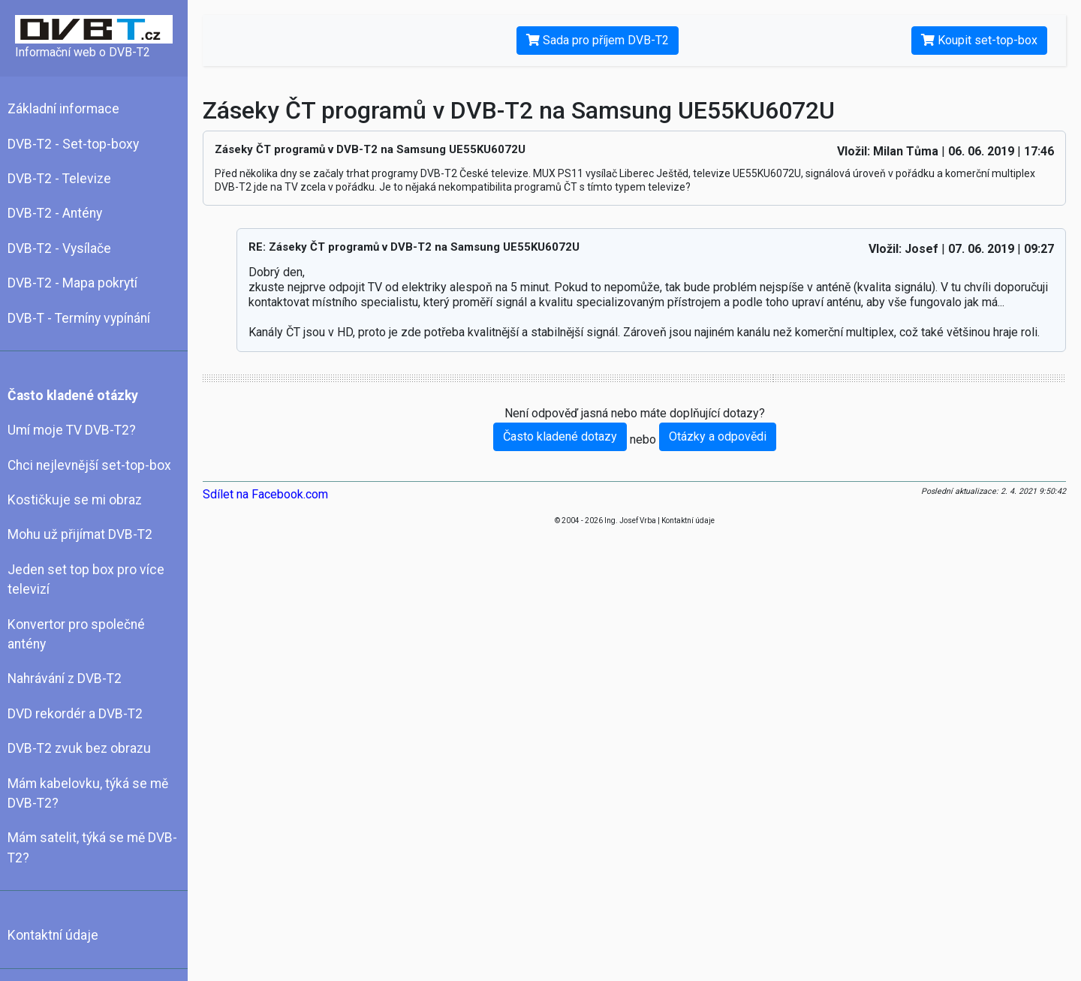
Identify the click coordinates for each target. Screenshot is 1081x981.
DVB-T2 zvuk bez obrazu (79, 748)
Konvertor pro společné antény (76, 634)
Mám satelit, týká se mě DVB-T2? (92, 847)
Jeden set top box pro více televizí (86, 579)
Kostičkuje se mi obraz (75, 499)
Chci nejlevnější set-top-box (89, 465)
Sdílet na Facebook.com (265, 494)
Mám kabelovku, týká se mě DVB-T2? (88, 793)
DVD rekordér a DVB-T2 (75, 713)
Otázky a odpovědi (717, 436)
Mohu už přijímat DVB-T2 (80, 534)
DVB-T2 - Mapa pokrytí (72, 282)
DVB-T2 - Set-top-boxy (73, 144)
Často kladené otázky (73, 395)
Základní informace (63, 108)
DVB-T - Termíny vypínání (79, 318)
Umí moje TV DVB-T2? (72, 430)
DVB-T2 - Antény (55, 213)
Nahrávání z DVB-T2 (65, 678)
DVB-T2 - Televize (59, 178)
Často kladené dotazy (560, 436)
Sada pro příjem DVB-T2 (597, 40)
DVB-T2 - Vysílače (59, 248)
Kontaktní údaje (53, 935)
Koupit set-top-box (979, 40)
